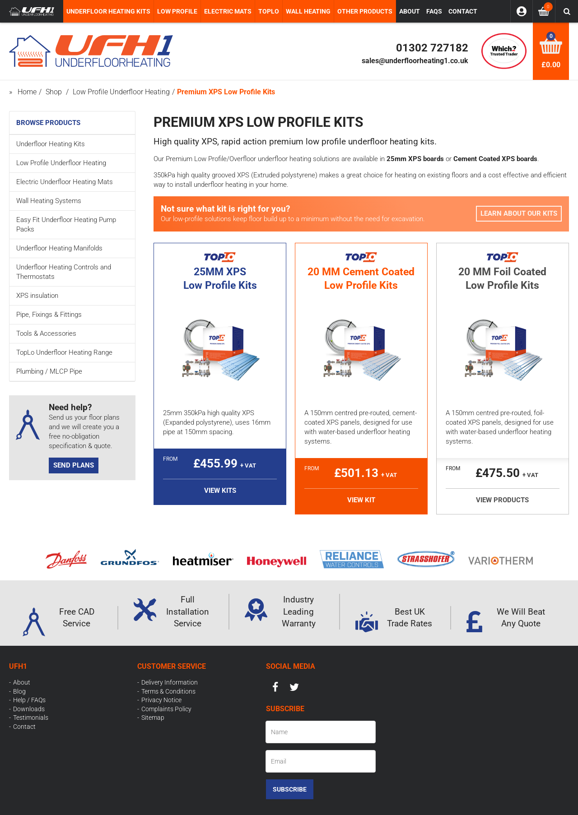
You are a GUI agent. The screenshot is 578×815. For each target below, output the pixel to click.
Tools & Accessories (46, 333)
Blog (19, 691)
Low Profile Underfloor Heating (61, 163)
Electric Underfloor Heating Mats (64, 182)
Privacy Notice (161, 700)
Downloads (29, 709)
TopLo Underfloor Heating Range (64, 352)
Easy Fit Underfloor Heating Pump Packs (66, 224)
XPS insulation (37, 296)
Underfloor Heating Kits (50, 144)
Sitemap (152, 717)
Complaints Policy (166, 709)
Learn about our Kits (518, 213)
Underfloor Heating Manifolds (59, 248)
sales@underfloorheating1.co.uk (415, 60)
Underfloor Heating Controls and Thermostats (63, 272)
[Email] (321, 761)
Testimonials (30, 717)
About (21, 682)
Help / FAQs (29, 700)
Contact (24, 726)
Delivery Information (169, 682)
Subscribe (290, 789)
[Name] (321, 732)
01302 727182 (432, 48)
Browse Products (48, 123)
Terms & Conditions (168, 691)
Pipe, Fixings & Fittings (49, 314)
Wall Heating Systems (48, 201)
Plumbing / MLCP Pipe (49, 371)
